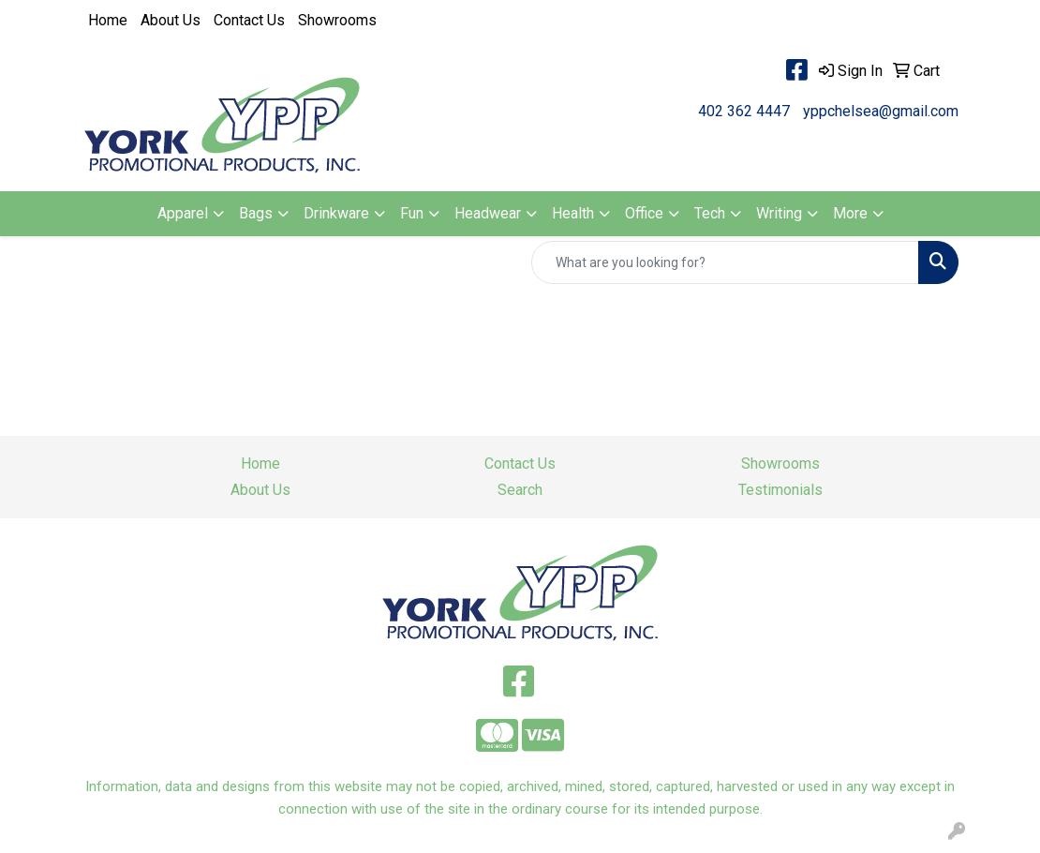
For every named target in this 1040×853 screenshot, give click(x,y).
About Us (171, 20)
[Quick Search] (725, 262)
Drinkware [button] (336, 213)
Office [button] (644, 213)
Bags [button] (256, 213)
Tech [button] (709, 213)
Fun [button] (411, 213)
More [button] (850, 213)
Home (107, 20)
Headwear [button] (487, 213)
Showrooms (337, 20)
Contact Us (249, 20)
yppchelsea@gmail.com (880, 111)
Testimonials (780, 490)
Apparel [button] (182, 213)
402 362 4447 (744, 111)
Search (520, 490)
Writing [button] (779, 213)
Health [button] (573, 213)
